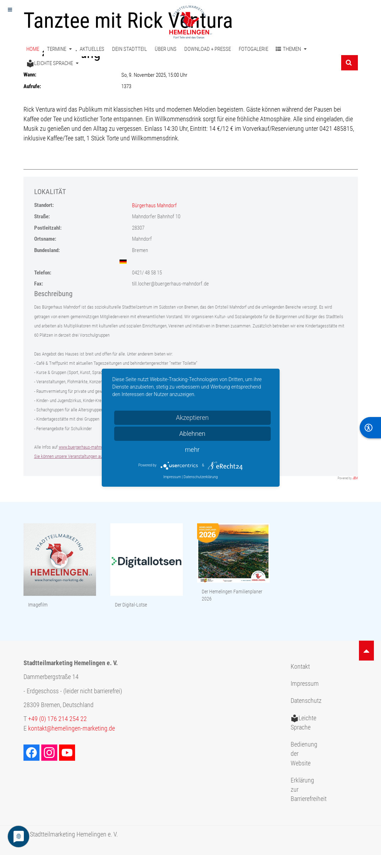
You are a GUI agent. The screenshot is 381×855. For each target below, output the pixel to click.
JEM (355, 478)
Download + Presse (207, 49)
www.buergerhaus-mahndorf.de (86, 447)
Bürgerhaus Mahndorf (154, 205)
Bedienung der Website (304, 754)
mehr (192, 449)
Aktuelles (92, 49)
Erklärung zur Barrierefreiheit (307, 790)
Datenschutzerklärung (201, 477)
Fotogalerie (253, 49)
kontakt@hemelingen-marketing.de (71, 728)
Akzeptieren (192, 417)
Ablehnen (192, 433)
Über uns (165, 49)
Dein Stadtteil (129, 49)
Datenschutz (306, 700)
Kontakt (300, 666)
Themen (291, 49)
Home (32, 49)
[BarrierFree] (370, 427)
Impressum (305, 683)
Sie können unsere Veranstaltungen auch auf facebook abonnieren (93, 456)
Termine (59, 49)
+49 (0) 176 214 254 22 (57, 718)
